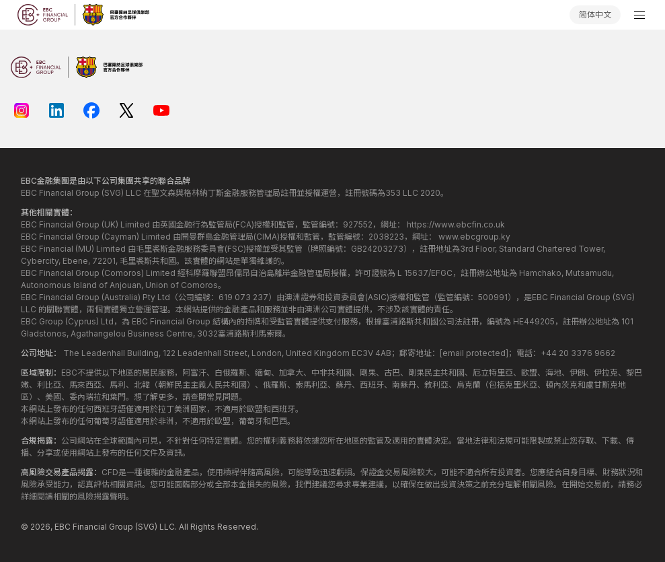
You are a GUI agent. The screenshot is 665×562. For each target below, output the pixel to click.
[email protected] (474, 353)
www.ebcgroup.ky (474, 237)
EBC (62, 527)
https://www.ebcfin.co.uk (456, 224)
